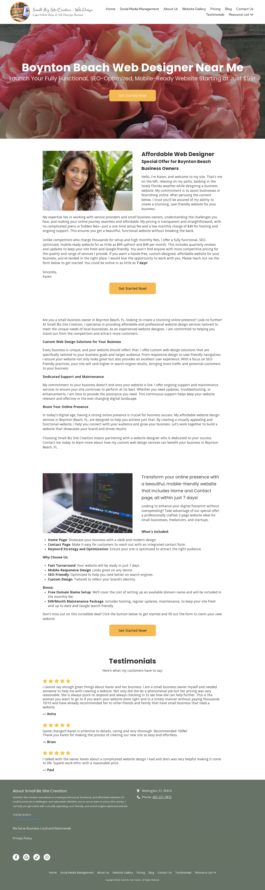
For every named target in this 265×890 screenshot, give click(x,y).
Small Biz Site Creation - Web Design (63, 10)
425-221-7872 (161, 797)
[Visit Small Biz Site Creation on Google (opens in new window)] (26, 857)
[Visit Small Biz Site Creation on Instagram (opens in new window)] (47, 857)
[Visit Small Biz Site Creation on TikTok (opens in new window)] (36, 857)
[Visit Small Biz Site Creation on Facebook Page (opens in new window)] (16, 857)
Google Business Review (27, 819)
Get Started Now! (133, 95)
